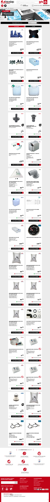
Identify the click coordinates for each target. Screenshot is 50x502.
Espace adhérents (37, 477)
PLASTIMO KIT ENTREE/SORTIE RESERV (33, 321)
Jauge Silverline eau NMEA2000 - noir (33, 237)
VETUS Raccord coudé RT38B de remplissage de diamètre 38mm (32, 182)
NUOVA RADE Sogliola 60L (14, 237)
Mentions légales (17, 499)
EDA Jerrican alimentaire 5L (14, 97)
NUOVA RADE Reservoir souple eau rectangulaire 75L (33, 266)
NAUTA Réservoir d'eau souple (32, 41)
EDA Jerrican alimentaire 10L (32, 97)
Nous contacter (36, 474)
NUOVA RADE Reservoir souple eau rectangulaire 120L (33, 294)
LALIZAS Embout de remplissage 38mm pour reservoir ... (31, 126)
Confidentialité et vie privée (19, 497)
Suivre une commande (24, 473)
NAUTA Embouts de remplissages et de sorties (16, 70)
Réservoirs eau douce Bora (14, 153)
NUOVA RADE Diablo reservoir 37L (32, 349)
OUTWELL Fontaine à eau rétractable (14, 405)
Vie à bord (5, 8)
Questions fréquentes (23, 480)
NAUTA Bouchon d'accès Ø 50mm (32, 209)
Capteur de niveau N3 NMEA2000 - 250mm (32, 433)
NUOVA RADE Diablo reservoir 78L (32, 377)
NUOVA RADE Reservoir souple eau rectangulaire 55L (16, 266)
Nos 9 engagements (23, 479)
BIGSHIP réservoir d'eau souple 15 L (16, 349)
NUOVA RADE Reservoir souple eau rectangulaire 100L (16, 294)
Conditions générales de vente (30, 497)
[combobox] (18, 2)
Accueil (2, 8)
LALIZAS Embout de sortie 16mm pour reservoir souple (15, 126)
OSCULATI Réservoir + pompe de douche (32, 154)
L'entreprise (36, 471)
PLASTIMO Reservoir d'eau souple (16, 41)
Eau (8, 8)
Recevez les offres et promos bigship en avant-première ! (7, 471)
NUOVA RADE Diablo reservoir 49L (15, 377)
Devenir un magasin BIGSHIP (39, 473)
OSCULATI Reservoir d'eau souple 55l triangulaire (16, 182)
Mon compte (22, 471)
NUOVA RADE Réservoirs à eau (32, 69)
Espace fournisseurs (37, 475)
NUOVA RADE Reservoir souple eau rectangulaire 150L (16, 321)
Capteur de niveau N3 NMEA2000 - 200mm (15, 433)
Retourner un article (23, 474)
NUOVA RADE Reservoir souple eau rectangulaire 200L (33, 405)
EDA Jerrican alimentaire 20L (15, 209)
